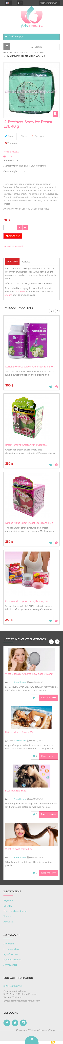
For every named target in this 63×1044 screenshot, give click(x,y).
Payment (8, 900)
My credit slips (11, 949)
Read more (48, 697)
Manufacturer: (10, 166)
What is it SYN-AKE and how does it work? (29, 674)
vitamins (20, 291)
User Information (49, 3)
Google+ (38, 136)
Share (23, 136)
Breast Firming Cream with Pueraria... (26, 445)
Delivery (7, 906)
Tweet (9, 136)
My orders (8, 943)
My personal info (12, 959)
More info (12, 261)
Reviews (26, 262)
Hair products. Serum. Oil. (19, 732)
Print (10, 156)
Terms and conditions (15, 911)
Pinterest (11, 143)
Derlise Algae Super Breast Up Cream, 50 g (29, 523)
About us (8, 921)
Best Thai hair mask (16, 790)
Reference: (9, 160)
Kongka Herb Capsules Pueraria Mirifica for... (30, 366)
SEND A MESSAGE (12, 986)
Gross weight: (10, 171)
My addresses (10, 954)
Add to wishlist (14, 246)
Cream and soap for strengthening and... (28, 601)
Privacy (7, 916)
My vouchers (10, 965)
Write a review (11, 151)
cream (9, 295)
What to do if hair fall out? (19, 849)
